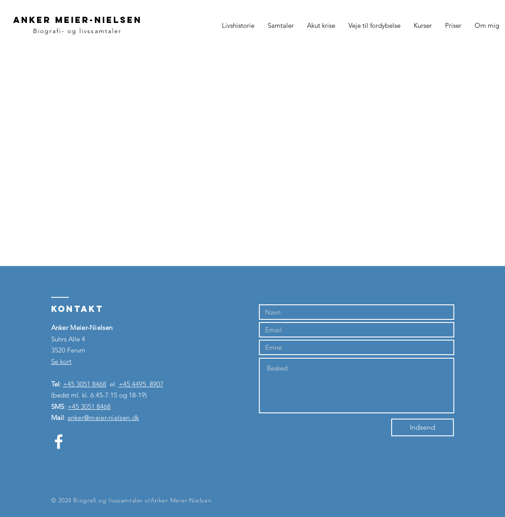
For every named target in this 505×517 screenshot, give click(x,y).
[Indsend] (422, 427)
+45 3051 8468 (84, 384)
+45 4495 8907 (141, 384)
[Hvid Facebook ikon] (58, 441)
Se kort (61, 361)
